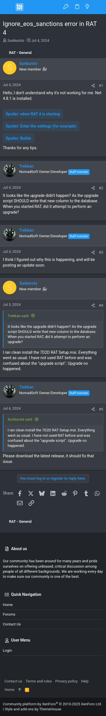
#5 (101, 409)
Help (85, 681)
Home (8, 605)
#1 (101, 86)
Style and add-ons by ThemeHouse (33, 709)
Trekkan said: (18, 316)
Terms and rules (39, 681)
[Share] (93, 85)
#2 (101, 188)
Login (7, 650)
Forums (9, 614)
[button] (8, 7)
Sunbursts (15, 40)
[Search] (97, 7)
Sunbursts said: (20, 419)
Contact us (12, 624)
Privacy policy (66, 681)
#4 (101, 305)
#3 (101, 252)
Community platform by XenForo (52, 704)
